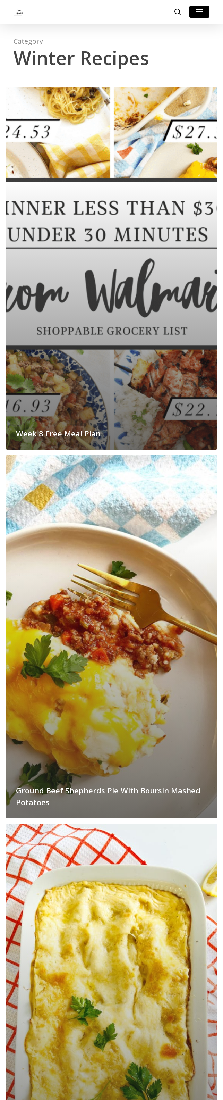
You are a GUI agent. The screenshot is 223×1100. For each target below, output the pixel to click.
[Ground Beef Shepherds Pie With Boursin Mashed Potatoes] (111, 636)
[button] (199, 11)
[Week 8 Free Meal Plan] (111, 268)
